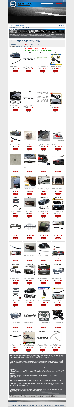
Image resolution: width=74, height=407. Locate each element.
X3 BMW (30, 405)
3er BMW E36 (44, 405)
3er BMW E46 (40, 405)
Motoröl (19, 41)
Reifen (19, 44)
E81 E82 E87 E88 (34, 405)
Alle (16, 38)
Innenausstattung (13, 44)
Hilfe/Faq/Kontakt (61, 25)
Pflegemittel (38, 41)
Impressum (51, 405)
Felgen (12, 41)
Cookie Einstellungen (57, 405)
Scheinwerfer (32, 42)
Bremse (19, 42)
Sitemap (48, 405)
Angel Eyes (32, 41)
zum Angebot (15, 171)
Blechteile (26, 42)
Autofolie (38, 43)
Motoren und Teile (20, 43)
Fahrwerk (12, 42)
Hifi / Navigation (39, 42)
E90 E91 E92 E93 (19, 405)
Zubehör (38, 44)
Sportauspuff (12, 43)
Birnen (31, 43)
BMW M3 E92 (24, 405)
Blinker (32, 44)
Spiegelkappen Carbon (24, 46)
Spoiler (26, 41)
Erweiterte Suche (50, 4)
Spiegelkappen (18, 46)
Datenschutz (62, 405)
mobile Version (12, 405)
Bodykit (26, 43)
